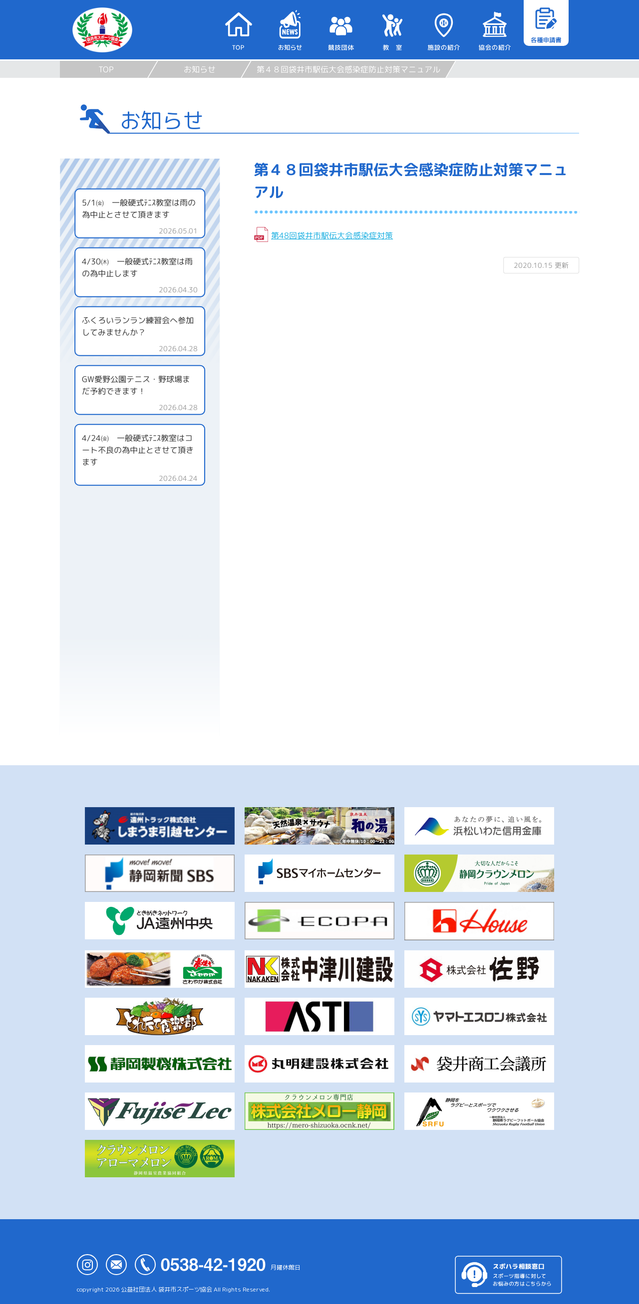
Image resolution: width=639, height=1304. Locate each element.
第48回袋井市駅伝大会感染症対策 (332, 235)
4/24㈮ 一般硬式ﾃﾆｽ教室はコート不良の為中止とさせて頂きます (138, 450)
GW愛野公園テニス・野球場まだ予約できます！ (136, 385)
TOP (106, 69)
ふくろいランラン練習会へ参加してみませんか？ (138, 326)
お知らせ (200, 69)
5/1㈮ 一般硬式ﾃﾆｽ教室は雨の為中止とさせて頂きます (139, 208)
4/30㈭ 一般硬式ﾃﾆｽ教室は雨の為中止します (137, 267)
